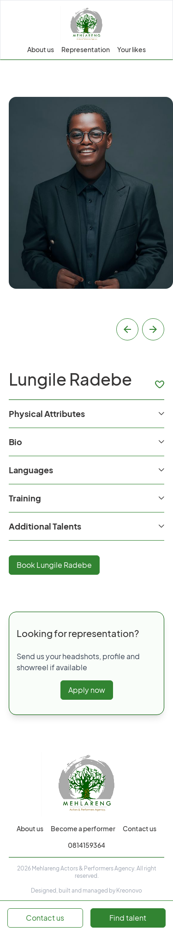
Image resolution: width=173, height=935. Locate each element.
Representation (85, 49)
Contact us (139, 828)
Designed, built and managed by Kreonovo (86, 890)
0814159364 (86, 845)
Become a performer (83, 828)
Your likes (131, 49)
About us (40, 49)
